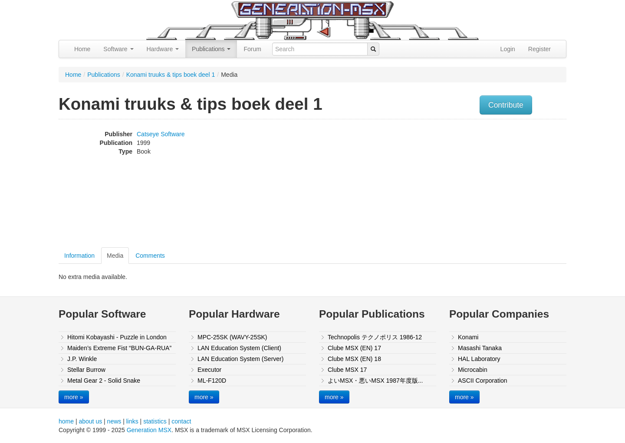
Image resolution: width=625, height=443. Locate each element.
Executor (209, 369)
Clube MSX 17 (347, 369)
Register (539, 49)
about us (90, 421)
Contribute (505, 105)
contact (181, 421)
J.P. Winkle (82, 358)
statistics (155, 421)
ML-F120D (211, 380)
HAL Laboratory (479, 358)
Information (79, 255)
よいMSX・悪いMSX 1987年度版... (375, 380)
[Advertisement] (479, 184)
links (132, 421)
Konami (468, 337)
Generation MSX (149, 430)
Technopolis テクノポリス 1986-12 (375, 337)
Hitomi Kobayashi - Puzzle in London (117, 337)
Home (82, 49)
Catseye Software (161, 134)
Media (115, 255)
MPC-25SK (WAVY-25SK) (232, 337)
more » (73, 397)
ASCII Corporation (482, 380)
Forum (252, 49)
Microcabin (472, 369)
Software (118, 49)
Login (507, 49)
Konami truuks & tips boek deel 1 (170, 74)
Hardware (163, 49)
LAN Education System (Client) (239, 348)
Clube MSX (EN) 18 (354, 358)
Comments (150, 255)
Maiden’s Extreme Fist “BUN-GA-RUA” (119, 348)
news (114, 421)
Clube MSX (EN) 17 (354, 348)
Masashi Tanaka (480, 348)
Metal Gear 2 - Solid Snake (103, 380)
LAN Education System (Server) (240, 358)
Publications (211, 49)
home (66, 421)
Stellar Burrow (86, 369)
